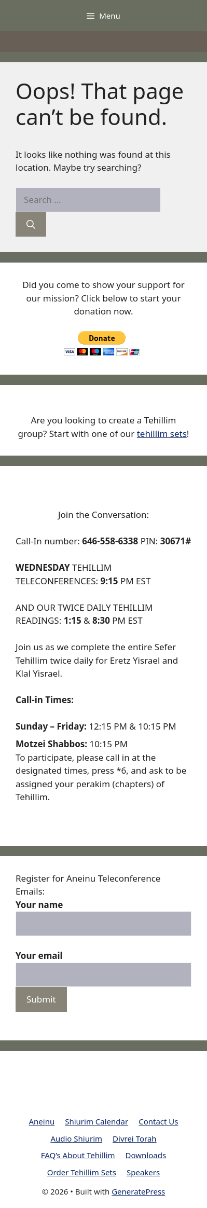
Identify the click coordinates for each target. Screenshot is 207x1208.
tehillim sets (162, 434)
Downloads (146, 1155)
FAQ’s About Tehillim (78, 1155)
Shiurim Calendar (96, 1121)
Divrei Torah (135, 1138)
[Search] (31, 224)
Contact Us (158, 1121)
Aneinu (41, 1121)
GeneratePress (138, 1191)
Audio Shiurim (76, 1138)
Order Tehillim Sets (81, 1172)
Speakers (143, 1172)
